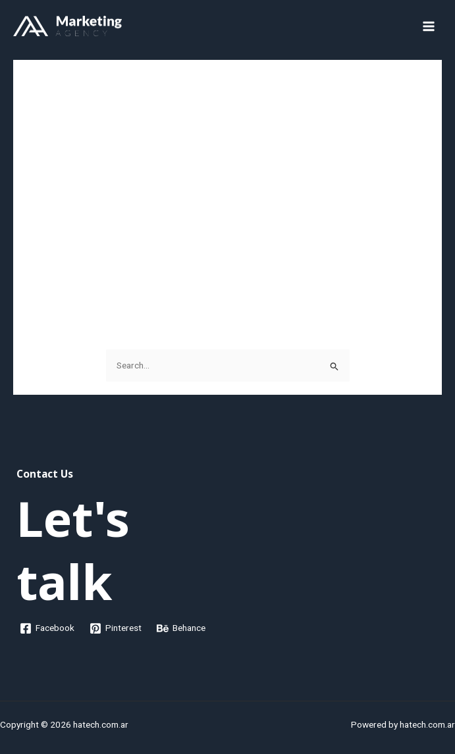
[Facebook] (47, 628)
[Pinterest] (116, 628)
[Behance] (181, 628)
